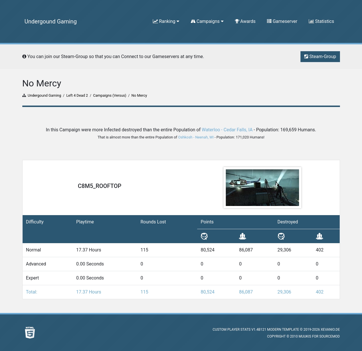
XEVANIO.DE (330, 330)
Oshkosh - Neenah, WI (195, 137)
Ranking (166, 21)
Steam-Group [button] (320, 56)
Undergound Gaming (51, 21)
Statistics (321, 21)
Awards (245, 21)
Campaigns (207, 21)
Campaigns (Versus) (109, 95)
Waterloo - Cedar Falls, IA (227, 129)
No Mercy (139, 95)
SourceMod (329, 336)
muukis (304, 336)
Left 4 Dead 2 (77, 95)
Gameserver (282, 21)
